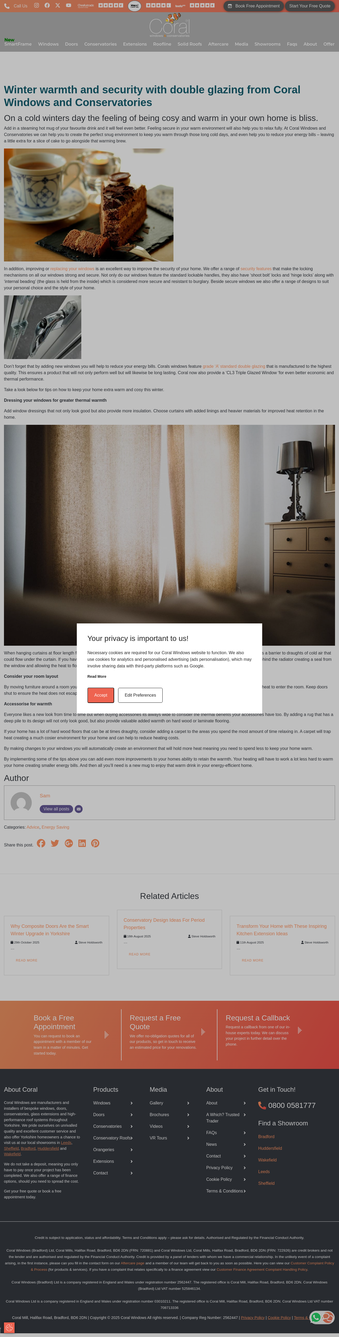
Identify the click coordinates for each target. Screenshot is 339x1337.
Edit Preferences (140, 695)
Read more (96, 676)
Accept (100, 695)
